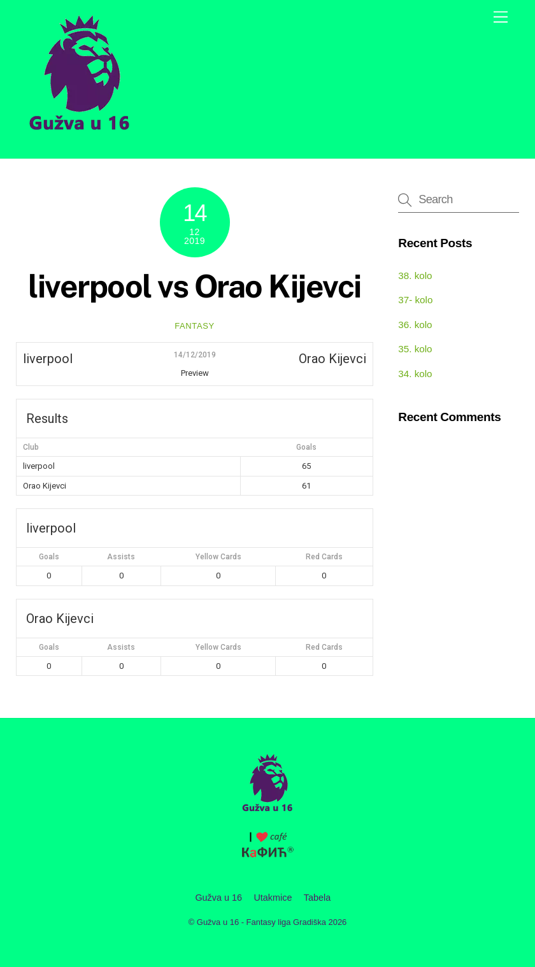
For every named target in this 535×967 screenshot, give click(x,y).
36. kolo (415, 324)
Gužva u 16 (218, 897)
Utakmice (272, 897)
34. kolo (415, 373)
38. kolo (415, 275)
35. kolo (415, 348)
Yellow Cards (218, 556)
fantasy (195, 326)
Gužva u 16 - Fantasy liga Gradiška (261, 922)
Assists (121, 556)
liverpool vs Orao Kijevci (194, 286)
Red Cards (324, 556)
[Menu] (500, 17)
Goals (49, 556)
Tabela (317, 897)
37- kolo (415, 299)
